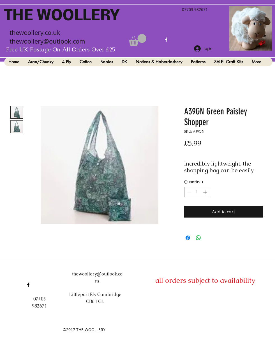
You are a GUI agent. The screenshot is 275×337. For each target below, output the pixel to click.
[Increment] (205, 192)
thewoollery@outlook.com (47, 41)
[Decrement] (188, 192)
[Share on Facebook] (187, 237)
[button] (137, 40)
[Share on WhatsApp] (198, 237)
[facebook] (166, 39)
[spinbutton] (197, 192)
